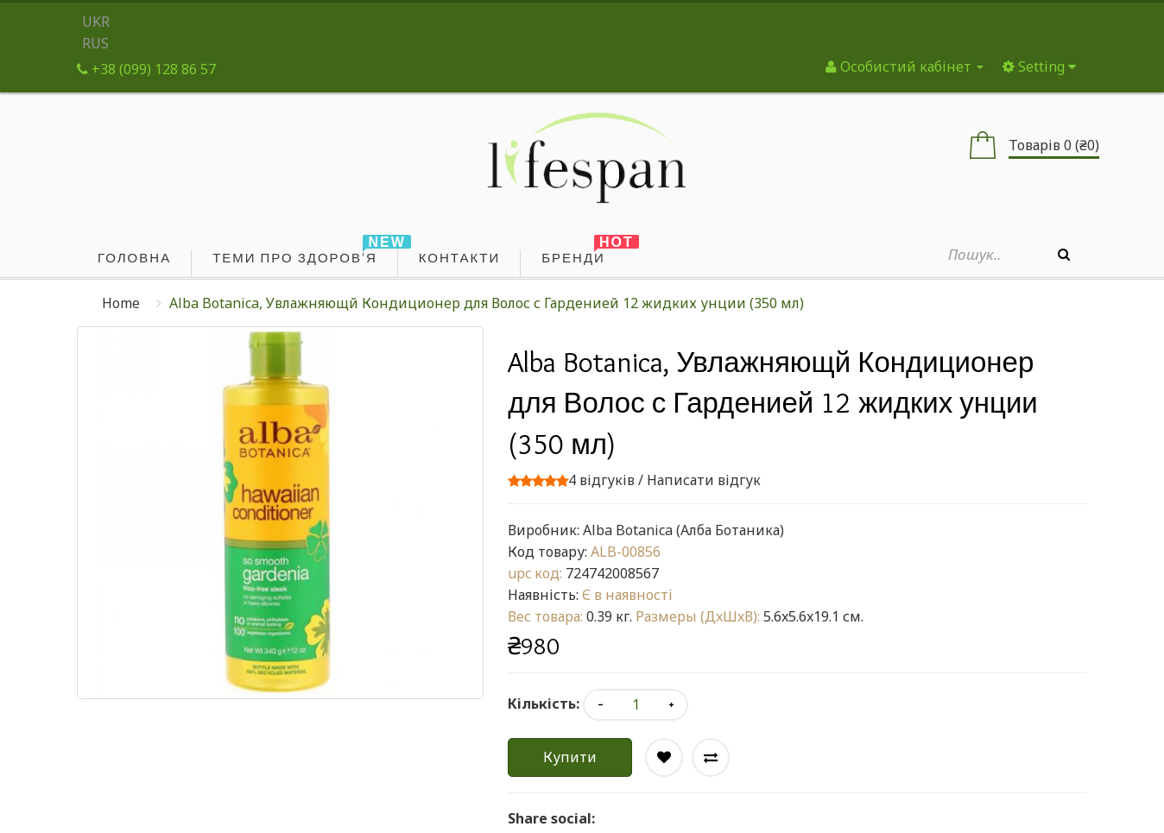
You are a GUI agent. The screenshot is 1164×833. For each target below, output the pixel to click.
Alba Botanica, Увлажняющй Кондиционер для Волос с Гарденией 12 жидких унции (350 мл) (486, 302)
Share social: (551, 818)
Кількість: (543, 703)
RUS (95, 43)
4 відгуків (601, 479)
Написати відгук (704, 479)
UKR (96, 21)
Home (121, 302)
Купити (570, 757)
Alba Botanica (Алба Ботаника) (683, 530)
